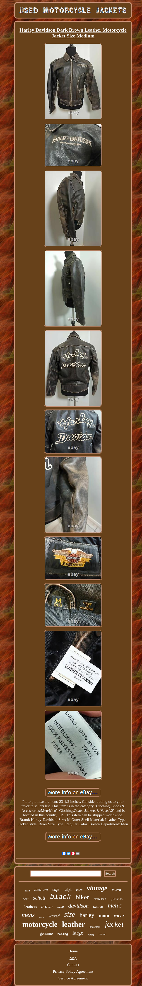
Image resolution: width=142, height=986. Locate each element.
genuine (46, 933)
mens (28, 914)
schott (39, 898)
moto (104, 915)
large (77, 933)
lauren (116, 890)
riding (91, 934)
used (27, 890)
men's (115, 905)
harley (86, 915)
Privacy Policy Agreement (73, 971)
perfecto (117, 898)
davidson (78, 906)
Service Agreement (73, 978)
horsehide (95, 926)
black (60, 897)
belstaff (98, 907)
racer (119, 915)
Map (73, 958)
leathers (30, 907)
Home (73, 951)
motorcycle (40, 924)
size (69, 914)
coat (26, 899)
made (41, 917)
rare (79, 890)
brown (47, 906)
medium (41, 889)
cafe (55, 889)
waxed (54, 916)
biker (82, 897)
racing (62, 934)
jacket (114, 924)
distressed (100, 899)
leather (73, 924)
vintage (97, 888)
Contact (73, 965)
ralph (68, 889)
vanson (102, 934)
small (60, 907)
